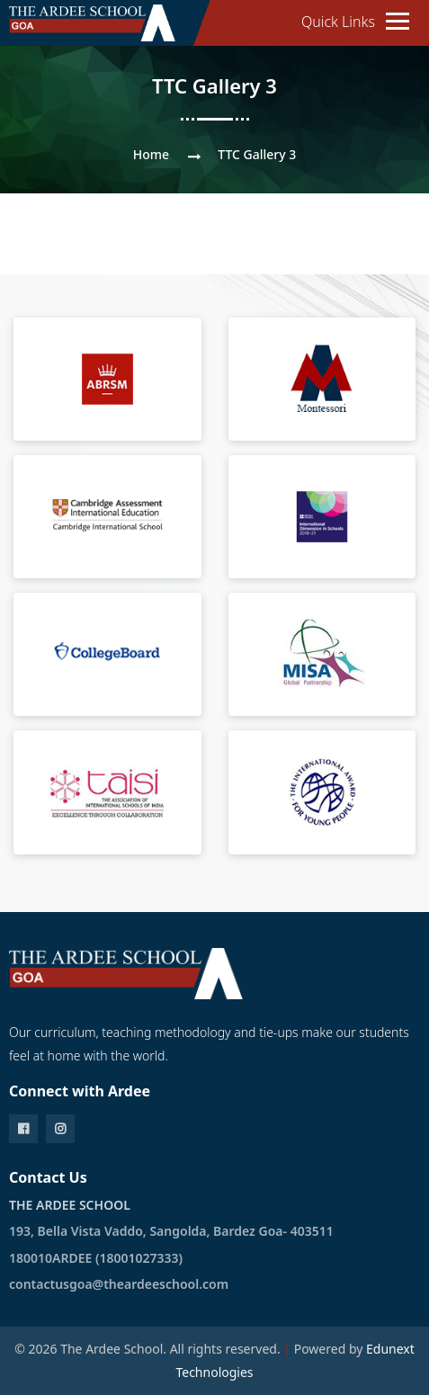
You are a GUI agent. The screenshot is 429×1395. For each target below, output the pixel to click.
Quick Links (338, 21)
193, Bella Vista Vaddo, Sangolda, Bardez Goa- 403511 (171, 1230)
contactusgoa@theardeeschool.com (118, 1283)
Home (151, 154)
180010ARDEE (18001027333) (96, 1257)
